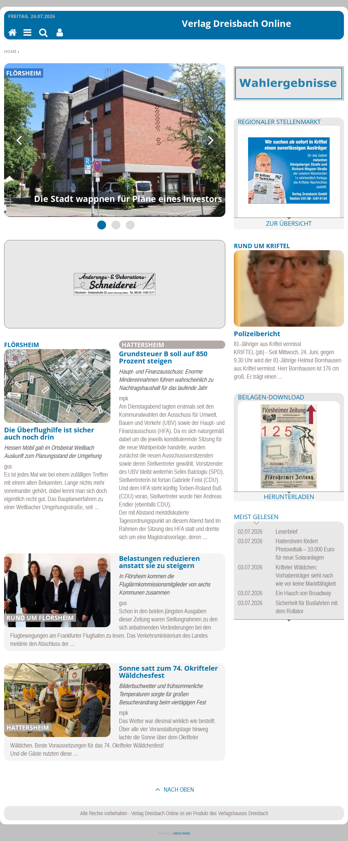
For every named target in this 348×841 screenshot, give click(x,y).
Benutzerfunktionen (59, 37)
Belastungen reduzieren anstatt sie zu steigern (159, 562)
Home (10, 51)
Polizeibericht (257, 333)
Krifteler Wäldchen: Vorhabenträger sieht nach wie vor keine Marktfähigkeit (306, 575)
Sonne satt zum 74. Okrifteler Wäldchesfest (168, 672)
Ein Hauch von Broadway (303, 593)
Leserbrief (286, 531)
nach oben (178, 789)
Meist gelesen (256, 517)
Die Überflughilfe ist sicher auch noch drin (49, 433)
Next (210, 140)
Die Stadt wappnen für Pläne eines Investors (128, 198)
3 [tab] (128, 224)
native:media (181, 833)
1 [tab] (100, 224)
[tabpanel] (114, 140)
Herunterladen (289, 497)
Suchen (43, 37)
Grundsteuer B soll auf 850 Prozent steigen (163, 357)
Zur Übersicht (289, 223)
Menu (27, 37)
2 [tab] (114, 224)
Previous (19, 140)
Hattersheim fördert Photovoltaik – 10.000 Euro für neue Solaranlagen (305, 549)
